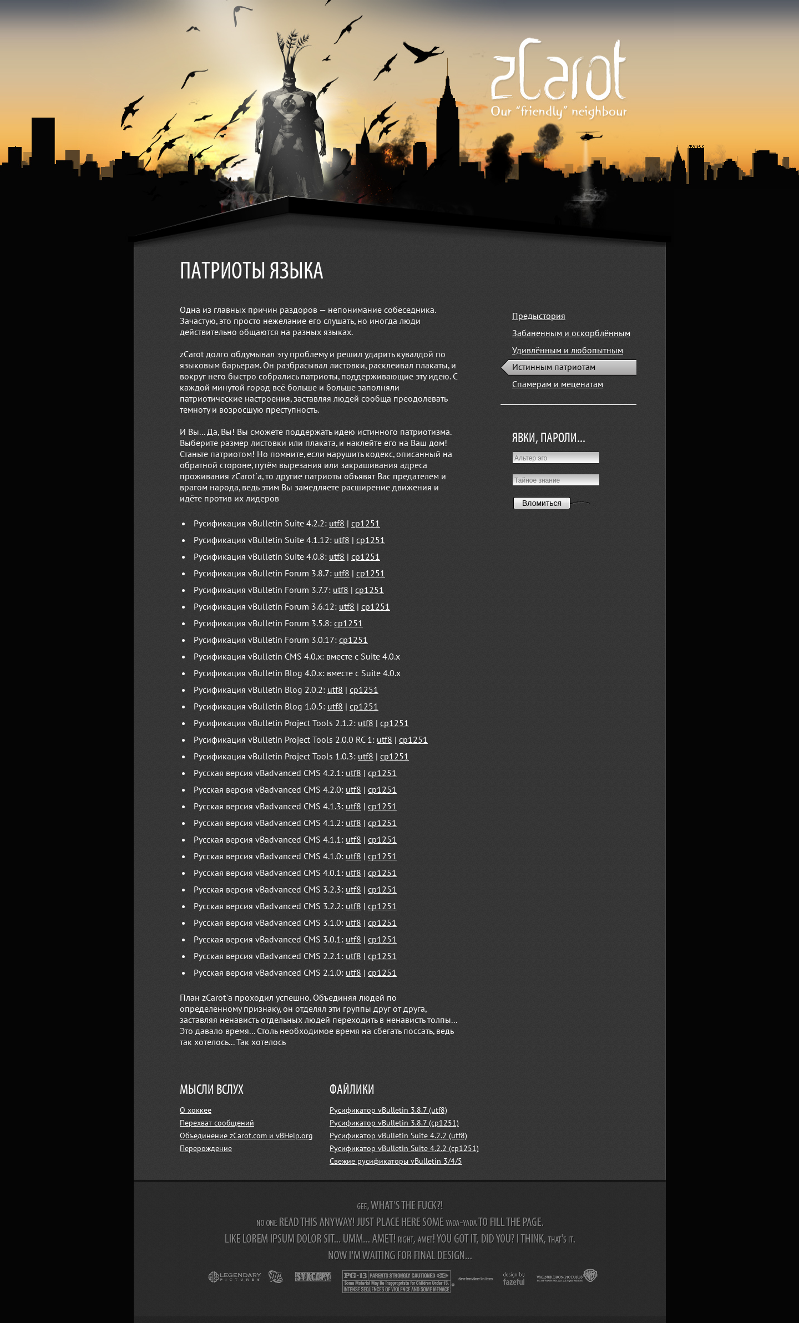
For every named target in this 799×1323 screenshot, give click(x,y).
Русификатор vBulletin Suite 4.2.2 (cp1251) (404, 1148)
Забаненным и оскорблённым (571, 333)
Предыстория (538, 316)
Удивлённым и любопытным (567, 351)
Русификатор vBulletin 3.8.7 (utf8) (388, 1110)
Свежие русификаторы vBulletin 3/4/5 (396, 1161)
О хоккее (195, 1110)
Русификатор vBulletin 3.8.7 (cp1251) (394, 1123)
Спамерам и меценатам (557, 384)
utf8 (337, 524)
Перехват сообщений (217, 1123)
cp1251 (365, 524)
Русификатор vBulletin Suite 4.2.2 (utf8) (398, 1135)
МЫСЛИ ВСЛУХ (212, 1090)
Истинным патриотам (553, 367)
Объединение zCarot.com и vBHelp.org (246, 1135)
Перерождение (206, 1148)
